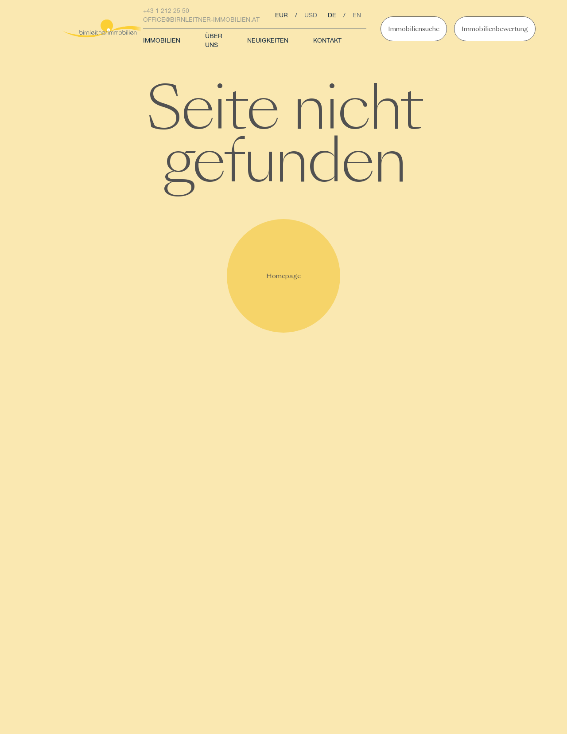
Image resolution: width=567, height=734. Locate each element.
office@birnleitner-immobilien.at (201, 20)
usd (310, 16)
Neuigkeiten (267, 41)
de (332, 16)
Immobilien (161, 41)
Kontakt (327, 41)
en (357, 16)
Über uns (213, 41)
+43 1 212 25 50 (166, 11)
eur (281, 16)
